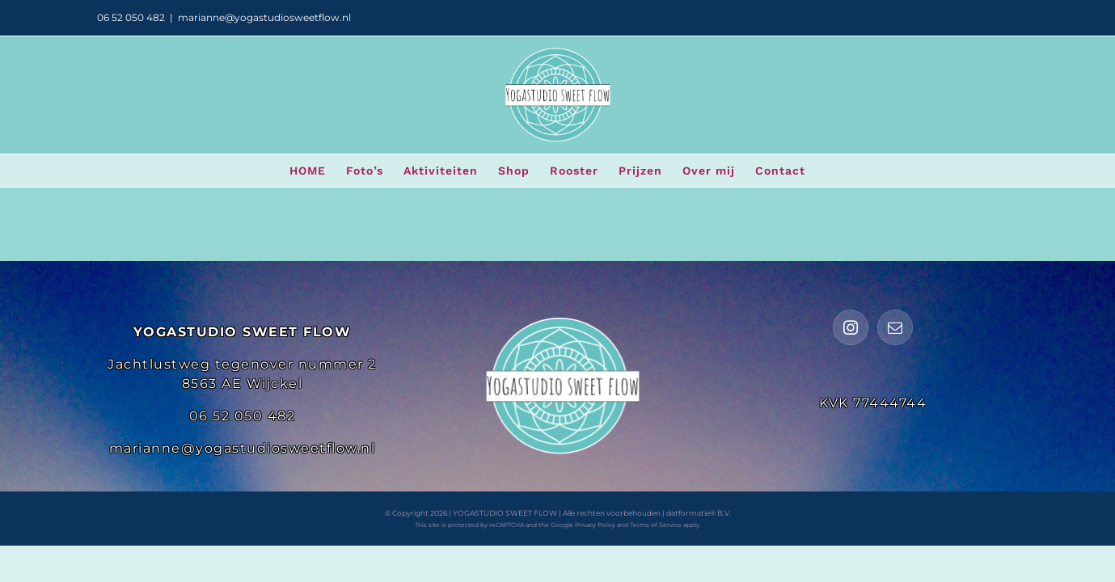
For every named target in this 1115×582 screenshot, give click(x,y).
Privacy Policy (595, 525)
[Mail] (895, 327)
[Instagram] (850, 327)
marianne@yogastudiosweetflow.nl (264, 17)
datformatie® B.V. (698, 512)
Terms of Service (656, 525)
